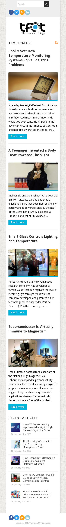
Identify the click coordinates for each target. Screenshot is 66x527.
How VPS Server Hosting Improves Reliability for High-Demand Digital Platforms (38, 427)
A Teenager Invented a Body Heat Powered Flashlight (32, 152)
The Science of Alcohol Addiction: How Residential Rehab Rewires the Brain (37, 494)
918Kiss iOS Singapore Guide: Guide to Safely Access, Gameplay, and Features (38, 477)
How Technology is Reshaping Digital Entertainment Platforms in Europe (39, 460)
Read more (17, 136)
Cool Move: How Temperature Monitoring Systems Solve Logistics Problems (29, 58)
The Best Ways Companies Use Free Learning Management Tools (37, 444)
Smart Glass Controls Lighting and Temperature (33, 238)
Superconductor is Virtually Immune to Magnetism (30, 328)
